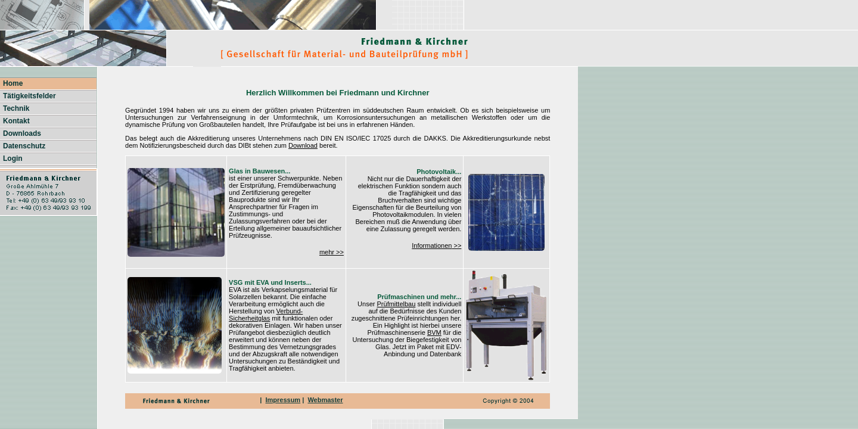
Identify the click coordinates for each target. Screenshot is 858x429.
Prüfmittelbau (396, 303)
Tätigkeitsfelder (29, 96)
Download (303, 145)
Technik (16, 108)
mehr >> (331, 252)
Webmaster (325, 399)
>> (456, 245)
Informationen (432, 245)
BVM (434, 332)
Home (13, 83)
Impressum (282, 399)
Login (13, 158)
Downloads (22, 133)
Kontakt (16, 121)
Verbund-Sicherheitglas (266, 314)
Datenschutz (24, 146)
